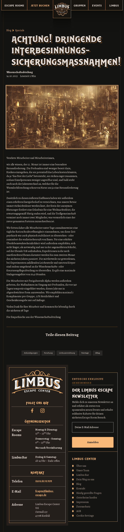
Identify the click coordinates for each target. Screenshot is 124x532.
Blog (8, 30)
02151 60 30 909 (43, 481)
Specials (19, 30)
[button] (14, 5)
